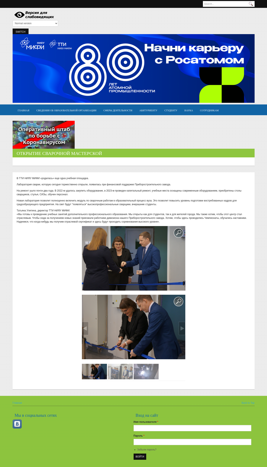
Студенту (170, 110)
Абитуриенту (148, 110)
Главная (23, 110)
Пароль (139, 435)
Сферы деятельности (117, 110)
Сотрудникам (209, 110)
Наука (188, 110)
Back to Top (248, 402)
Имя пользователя (146, 421)
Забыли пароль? (147, 449)
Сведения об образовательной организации (66, 110)
